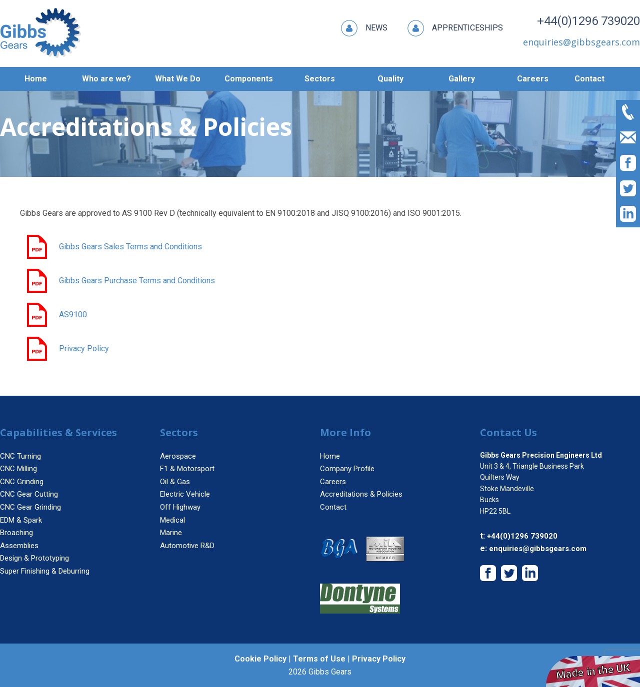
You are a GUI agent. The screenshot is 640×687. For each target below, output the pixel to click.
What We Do (177, 78)
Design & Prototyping (34, 558)
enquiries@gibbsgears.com (537, 548)
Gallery (461, 78)
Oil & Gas (175, 481)
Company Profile (347, 468)
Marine (171, 532)
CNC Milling (18, 468)
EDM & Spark (21, 520)
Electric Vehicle (185, 494)
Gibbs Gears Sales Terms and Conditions (113, 247)
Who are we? (106, 78)
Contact (589, 78)
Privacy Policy (67, 349)
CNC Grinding (22, 481)
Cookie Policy (260, 659)
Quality (391, 78)
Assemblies (19, 545)
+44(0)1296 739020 (588, 21)
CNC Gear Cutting (29, 494)
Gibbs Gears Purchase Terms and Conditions (120, 281)
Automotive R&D (187, 545)
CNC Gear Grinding (30, 507)
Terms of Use (319, 659)
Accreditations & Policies (361, 494)
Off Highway (180, 507)
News (364, 28)
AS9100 (56, 315)
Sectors (319, 78)
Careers (532, 78)
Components (248, 78)
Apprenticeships (455, 28)
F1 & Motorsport (187, 468)
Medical (172, 520)
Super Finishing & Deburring (45, 571)
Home (35, 78)
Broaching (16, 532)
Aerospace (178, 456)
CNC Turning (20, 456)
